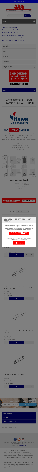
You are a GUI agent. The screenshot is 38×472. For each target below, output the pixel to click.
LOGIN (19, 205)
